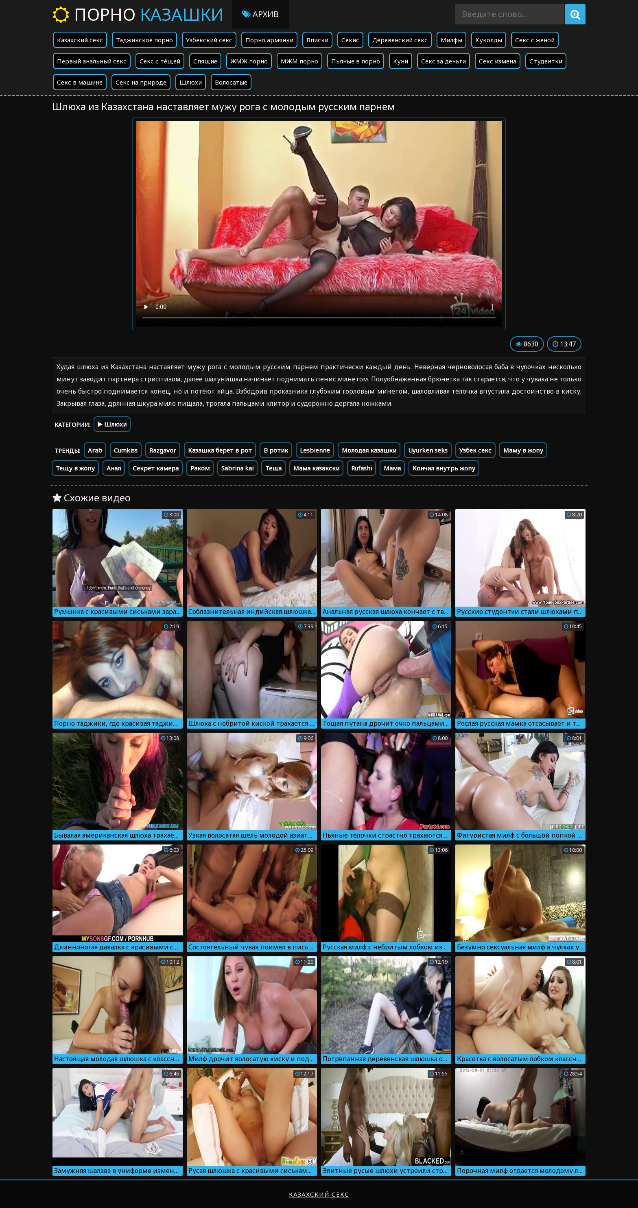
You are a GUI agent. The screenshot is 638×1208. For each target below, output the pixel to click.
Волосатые (231, 82)
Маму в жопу (523, 450)
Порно (138, 14)
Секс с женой (535, 40)
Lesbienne (315, 450)
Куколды (488, 40)
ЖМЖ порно (249, 61)
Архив (260, 14)
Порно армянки (269, 40)
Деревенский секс (400, 40)
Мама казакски (316, 468)
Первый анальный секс (92, 61)
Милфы (451, 40)
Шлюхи (190, 82)
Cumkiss (126, 450)
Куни (400, 61)
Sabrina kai (237, 468)
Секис (350, 40)
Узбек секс (475, 450)
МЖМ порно (299, 61)
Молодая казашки (369, 450)
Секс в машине (80, 82)
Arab (95, 450)
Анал (114, 468)
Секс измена (497, 61)
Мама (392, 468)
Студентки (545, 61)
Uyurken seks (428, 450)
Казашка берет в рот (220, 450)
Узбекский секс (209, 40)
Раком (200, 468)
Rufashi (361, 468)
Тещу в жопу (75, 468)
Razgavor (162, 450)
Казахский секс (80, 40)
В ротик (276, 450)
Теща (273, 468)
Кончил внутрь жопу (444, 468)
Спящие (205, 61)
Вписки (317, 40)
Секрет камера (156, 468)
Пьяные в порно (355, 61)
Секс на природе (141, 82)
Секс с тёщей (160, 61)
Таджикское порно (144, 40)
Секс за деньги (443, 61)
